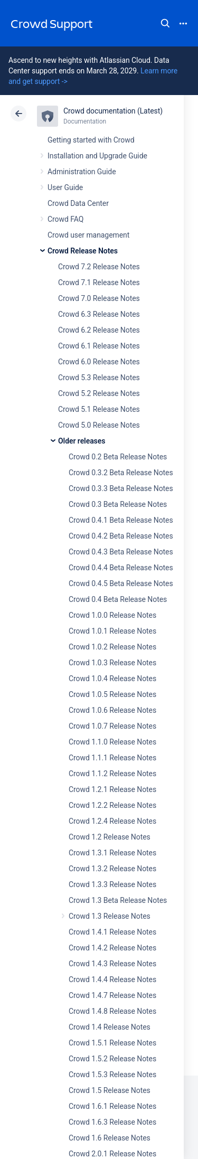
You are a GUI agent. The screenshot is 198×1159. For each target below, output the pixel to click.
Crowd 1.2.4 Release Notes (112, 821)
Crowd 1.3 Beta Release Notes (118, 900)
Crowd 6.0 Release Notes (99, 361)
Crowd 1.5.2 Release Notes (112, 1058)
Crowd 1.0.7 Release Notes (112, 726)
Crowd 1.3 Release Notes (109, 916)
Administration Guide (82, 171)
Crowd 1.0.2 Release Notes (112, 647)
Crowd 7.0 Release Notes (99, 298)
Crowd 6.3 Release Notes (99, 314)
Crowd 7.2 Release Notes (99, 266)
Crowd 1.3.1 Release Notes (112, 853)
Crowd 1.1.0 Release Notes (112, 742)
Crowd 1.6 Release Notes (109, 1138)
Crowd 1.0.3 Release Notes (112, 662)
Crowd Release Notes (83, 251)
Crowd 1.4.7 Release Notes (112, 995)
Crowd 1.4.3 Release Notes (112, 963)
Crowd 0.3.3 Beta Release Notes (121, 488)
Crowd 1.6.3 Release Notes (112, 1122)
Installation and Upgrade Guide (97, 156)
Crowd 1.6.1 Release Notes (112, 1106)
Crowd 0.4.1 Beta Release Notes (121, 520)
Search (165, 23)
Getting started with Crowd (91, 140)
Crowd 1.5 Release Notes (109, 1090)
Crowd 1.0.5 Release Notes (112, 694)
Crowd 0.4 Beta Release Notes (118, 599)
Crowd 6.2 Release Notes (99, 330)
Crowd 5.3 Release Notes (99, 377)
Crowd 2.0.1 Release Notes (112, 1153)
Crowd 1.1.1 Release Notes (112, 757)
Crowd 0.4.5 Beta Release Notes (121, 583)
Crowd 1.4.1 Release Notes (112, 932)
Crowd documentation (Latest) (113, 111)
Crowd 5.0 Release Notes (99, 425)
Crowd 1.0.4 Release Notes (112, 678)
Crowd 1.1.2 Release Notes (112, 773)
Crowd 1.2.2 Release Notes (112, 805)
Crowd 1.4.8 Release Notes (112, 1011)
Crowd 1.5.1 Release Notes (112, 1043)
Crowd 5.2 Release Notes (99, 393)
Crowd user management (88, 235)
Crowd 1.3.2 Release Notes (112, 868)
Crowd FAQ (65, 219)
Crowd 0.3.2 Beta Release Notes (121, 472)
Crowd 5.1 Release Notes (99, 409)
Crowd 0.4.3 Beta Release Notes (121, 552)
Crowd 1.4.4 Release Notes (112, 979)
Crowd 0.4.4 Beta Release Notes (121, 567)
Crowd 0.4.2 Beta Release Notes (121, 536)
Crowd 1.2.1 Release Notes (112, 789)
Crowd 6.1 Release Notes (99, 346)
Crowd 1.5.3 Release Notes (112, 1074)
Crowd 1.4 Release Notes (109, 1027)
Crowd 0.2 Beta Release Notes (118, 457)
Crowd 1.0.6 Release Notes (112, 710)
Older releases (81, 441)
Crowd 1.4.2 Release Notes (112, 948)
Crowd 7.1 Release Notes (99, 282)
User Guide (65, 187)
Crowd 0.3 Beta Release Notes (118, 504)
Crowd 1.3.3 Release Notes (112, 884)
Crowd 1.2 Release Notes (109, 837)
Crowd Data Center (78, 203)
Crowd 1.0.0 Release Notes (112, 615)
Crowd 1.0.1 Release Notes (112, 631)
